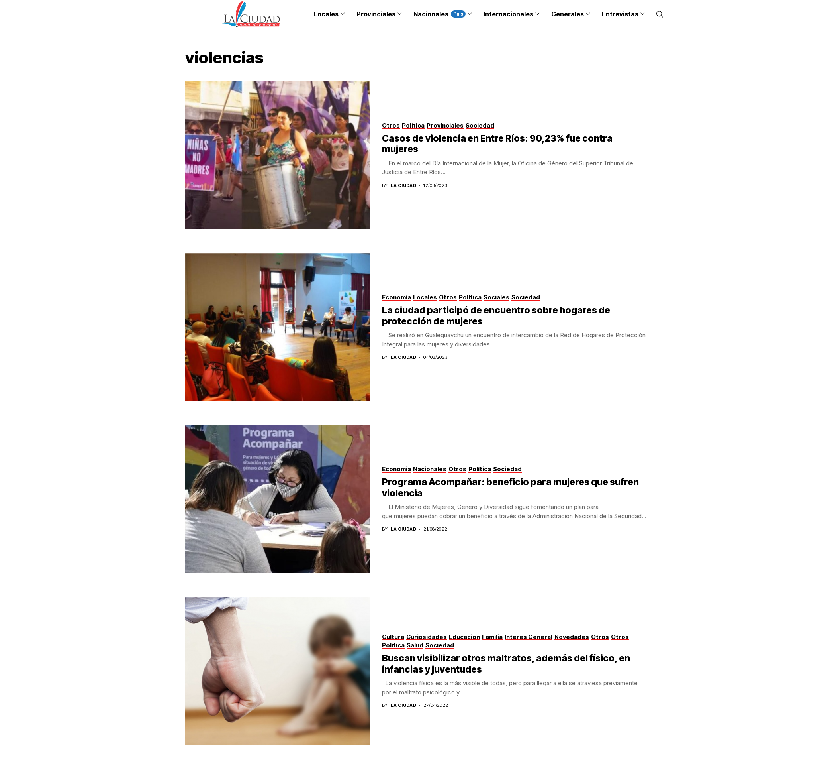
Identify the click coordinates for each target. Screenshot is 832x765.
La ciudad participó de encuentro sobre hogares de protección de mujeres (496, 316)
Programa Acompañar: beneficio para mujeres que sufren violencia (510, 487)
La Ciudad (403, 185)
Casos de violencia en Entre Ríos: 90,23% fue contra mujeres (497, 144)
